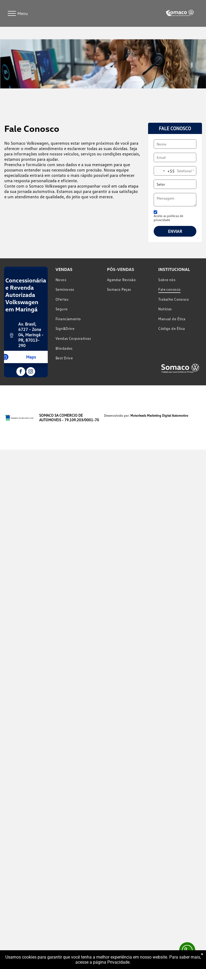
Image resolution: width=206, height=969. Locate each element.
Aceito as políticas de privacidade (168, 218)
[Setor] (175, 184)
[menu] (12, 13)
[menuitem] (77, 280)
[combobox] (164, 170)
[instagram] (30, 372)
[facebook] (20, 372)
